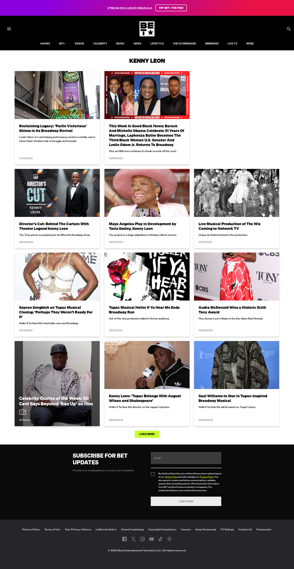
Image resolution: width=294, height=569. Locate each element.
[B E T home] (147, 35)
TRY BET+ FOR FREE (171, 8)
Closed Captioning (132, 529)
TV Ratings (227, 529)
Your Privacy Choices (78, 529)
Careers (186, 529)
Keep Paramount (205, 529)
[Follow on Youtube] (151, 539)
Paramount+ (264, 529)
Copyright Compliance (162, 529)
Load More (147, 434)
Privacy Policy (207, 476)
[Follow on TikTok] (160, 539)
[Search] (289, 29)
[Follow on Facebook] (124, 539)
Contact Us (245, 529)
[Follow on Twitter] (133, 539)
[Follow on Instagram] (142, 539)
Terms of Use (171, 476)
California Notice (106, 529)
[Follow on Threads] (169, 539)
